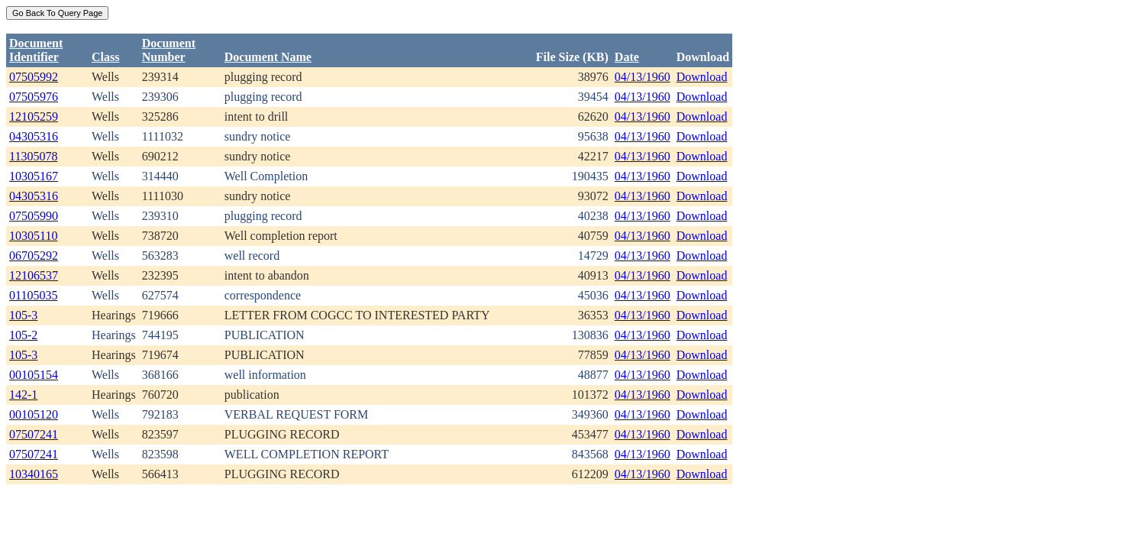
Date (627, 56)
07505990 (33, 215)
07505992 (33, 76)
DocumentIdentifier (36, 50)
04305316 (33, 136)
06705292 (33, 255)
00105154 (33, 374)
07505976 (33, 96)
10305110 (33, 235)
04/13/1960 (642, 76)
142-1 (23, 394)
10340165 (33, 473)
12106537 (33, 275)
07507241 (33, 434)
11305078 (33, 156)
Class (105, 56)
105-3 (23, 315)
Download (702, 76)
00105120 (33, 414)
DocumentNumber (168, 50)
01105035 (33, 295)
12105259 (33, 116)
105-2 (23, 334)
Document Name (268, 56)
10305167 (33, 176)
